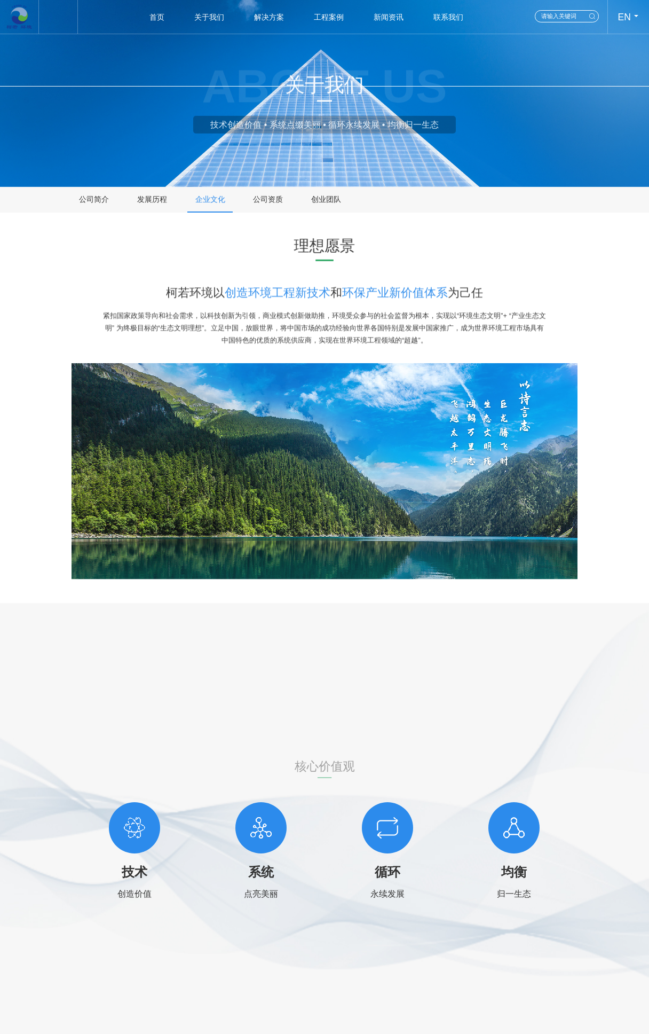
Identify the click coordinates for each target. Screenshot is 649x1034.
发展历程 (152, 199)
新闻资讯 (388, 17)
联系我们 (448, 17)
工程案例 (329, 17)
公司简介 (94, 199)
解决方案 (269, 17)
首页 (156, 17)
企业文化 (210, 199)
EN (624, 17)
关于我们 (209, 17)
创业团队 (326, 199)
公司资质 (268, 199)
